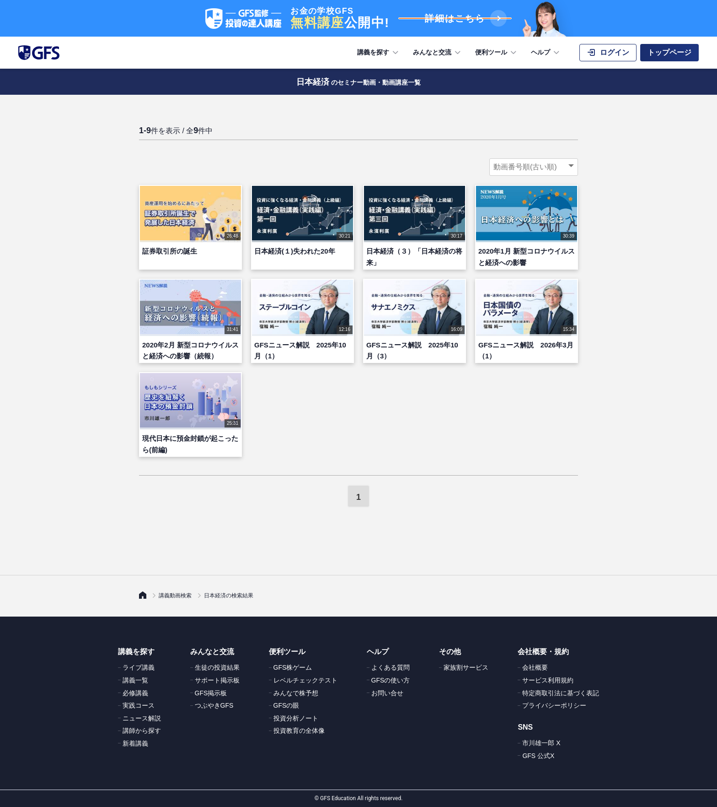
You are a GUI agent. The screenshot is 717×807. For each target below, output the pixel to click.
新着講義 (135, 743)
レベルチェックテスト (305, 680)
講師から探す (142, 730)
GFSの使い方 (390, 680)
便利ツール (496, 52)
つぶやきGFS (214, 705)
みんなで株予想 (295, 693)
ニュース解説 (142, 718)
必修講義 (135, 693)
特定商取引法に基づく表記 (560, 693)
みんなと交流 (437, 52)
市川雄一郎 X (541, 743)
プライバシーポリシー (554, 705)
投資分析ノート (295, 718)
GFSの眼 (286, 705)
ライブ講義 (139, 667)
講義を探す (378, 52)
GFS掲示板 (211, 693)
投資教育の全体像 (299, 730)
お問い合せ (387, 693)
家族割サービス (466, 667)
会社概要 (535, 667)
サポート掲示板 (217, 680)
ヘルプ (546, 52)
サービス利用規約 (547, 680)
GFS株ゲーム (292, 667)
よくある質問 (390, 667)
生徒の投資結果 (217, 667)
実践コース (139, 705)
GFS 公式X (538, 755)
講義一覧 (135, 680)
